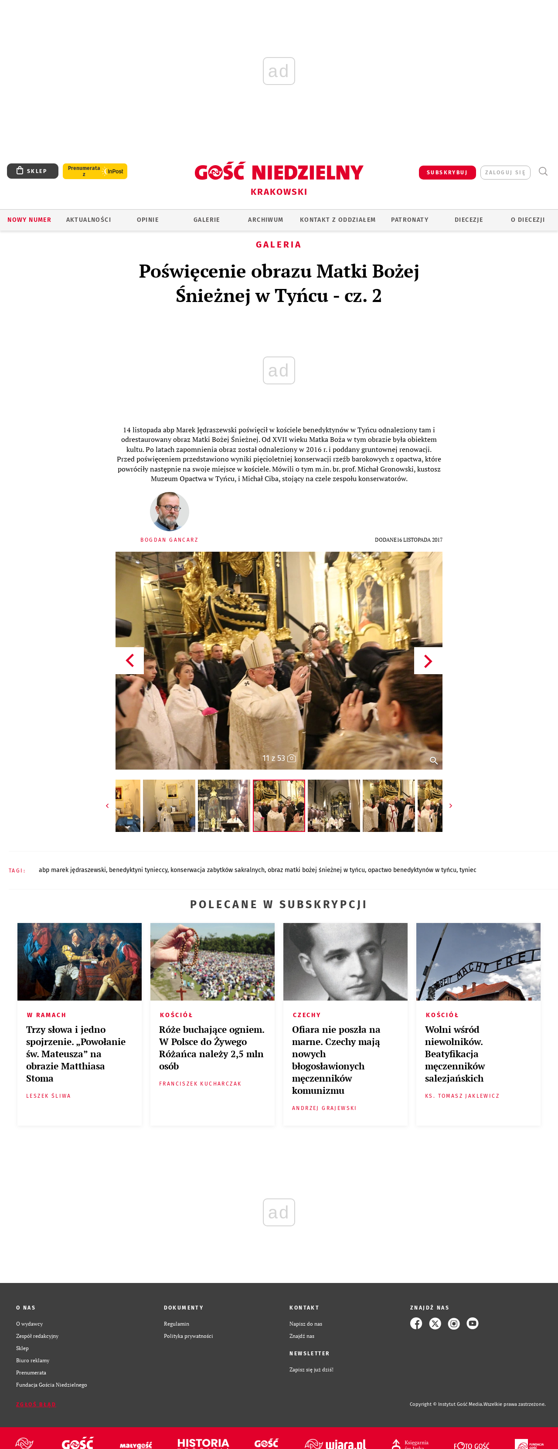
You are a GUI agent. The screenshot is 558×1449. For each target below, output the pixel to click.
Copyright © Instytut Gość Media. (446, 1404)
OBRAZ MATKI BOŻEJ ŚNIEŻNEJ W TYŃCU (316, 870)
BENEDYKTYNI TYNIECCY (138, 870)
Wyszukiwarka (543, 171)
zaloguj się (505, 173)
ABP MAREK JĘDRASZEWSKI (72, 870)
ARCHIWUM (265, 220)
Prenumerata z (84, 171)
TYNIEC (467, 870)
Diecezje (469, 220)
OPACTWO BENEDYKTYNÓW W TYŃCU (412, 870)
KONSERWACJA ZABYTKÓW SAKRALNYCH (217, 870)
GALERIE (207, 220)
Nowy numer (29, 220)
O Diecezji (528, 220)
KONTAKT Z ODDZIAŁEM (338, 220)
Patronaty (410, 220)
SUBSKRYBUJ (447, 173)
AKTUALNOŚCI (88, 220)
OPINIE (148, 220)
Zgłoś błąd (36, 1404)
